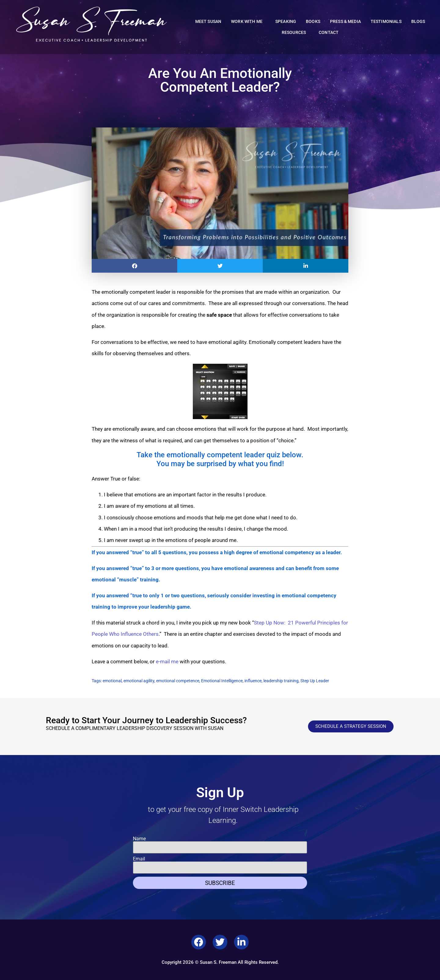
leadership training (281, 680)
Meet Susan (208, 21)
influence (253, 680)
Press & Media (345, 21)
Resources (295, 33)
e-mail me (167, 661)
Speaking (285, 21)
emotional (112, 680)
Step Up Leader (314, 680)
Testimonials (386, 21)
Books (313, 21)
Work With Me (248, 22)
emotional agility (138, 680)
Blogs (418, 21)
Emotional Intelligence (222, 680)
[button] (134, 266)
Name (139, 838)
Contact (329, 32)
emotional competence (177, 680)
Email (139, 859)
